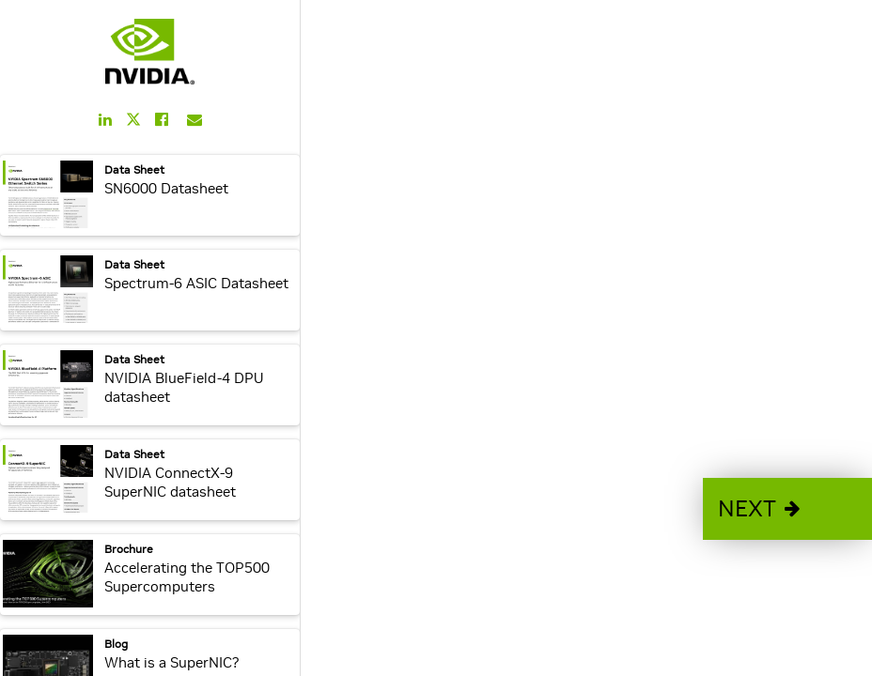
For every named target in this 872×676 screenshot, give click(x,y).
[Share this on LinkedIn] (105, 119)
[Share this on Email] (194, 119)
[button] (787, 509)
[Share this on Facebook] (162, 119)
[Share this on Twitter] (133, 120)
